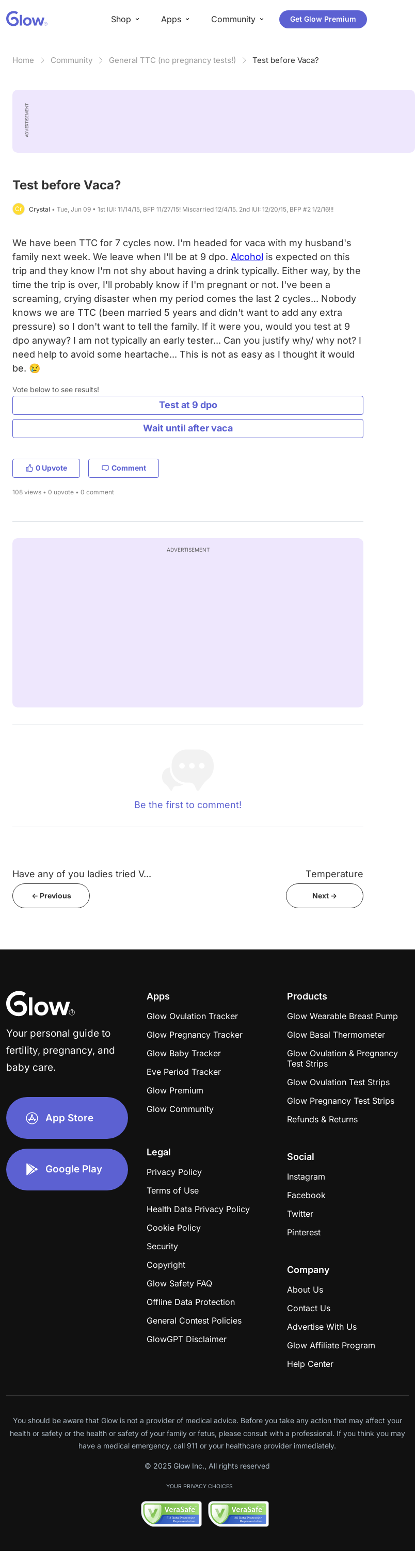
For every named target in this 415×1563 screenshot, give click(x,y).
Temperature (334, 873)
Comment (123, 467)
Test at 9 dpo (188, 404)
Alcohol (247, 256)
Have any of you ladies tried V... (81, 873)
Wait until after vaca (188, 428)
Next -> (324, 895)
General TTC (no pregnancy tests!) (172, 60)
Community (71, 60)
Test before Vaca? (285, 60)
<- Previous (51, 895)
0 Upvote (46, 467)
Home (23, 60)
